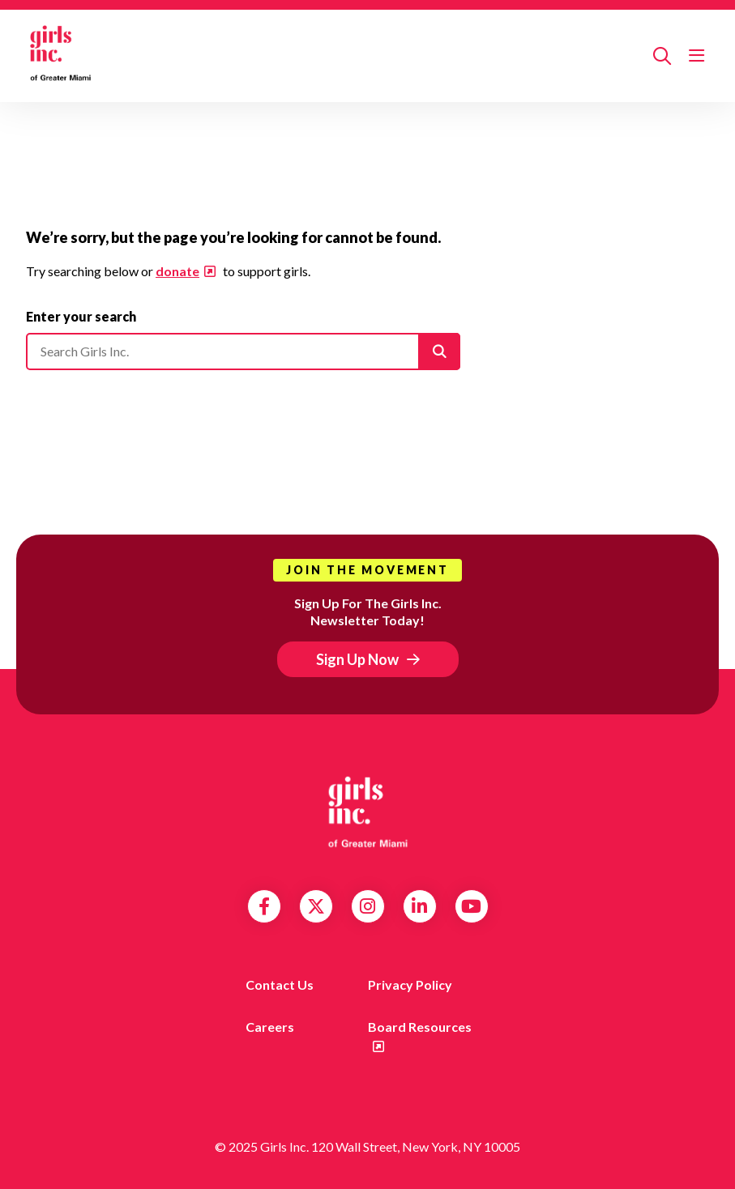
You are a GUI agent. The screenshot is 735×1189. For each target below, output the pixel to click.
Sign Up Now (357, 659)
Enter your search (81, 316)
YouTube (471, 906)
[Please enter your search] (243, 351)
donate (177, 271)
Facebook (264, 906)
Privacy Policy (410, 984)
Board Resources (420, 1026)
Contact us (280, 984)
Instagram (367, 906)
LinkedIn (419, 906)
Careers (270, 1026)
